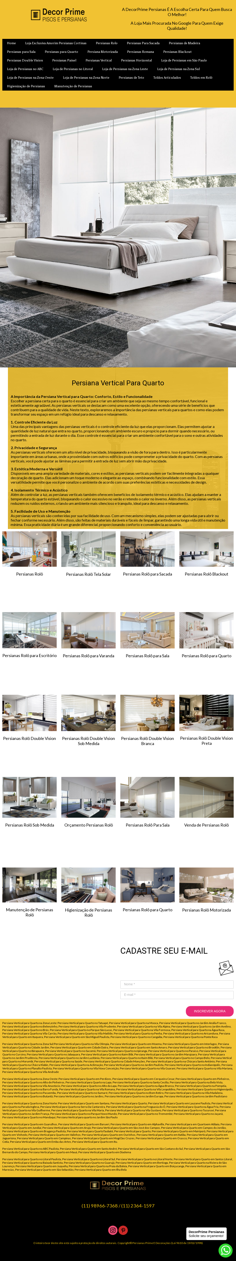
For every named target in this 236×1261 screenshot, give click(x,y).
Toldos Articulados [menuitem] (167, 78)
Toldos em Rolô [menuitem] (201, 78)
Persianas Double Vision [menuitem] (25, 60)
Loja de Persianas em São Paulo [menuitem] (184, 60)
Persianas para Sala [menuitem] (21, 52)
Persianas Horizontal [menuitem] (136, 60)
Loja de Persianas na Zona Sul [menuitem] (178, 69)
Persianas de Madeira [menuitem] (184, 43)
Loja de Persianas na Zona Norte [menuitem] (86, 78)
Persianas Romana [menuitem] (140, 52)
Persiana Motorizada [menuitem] (102, 52)
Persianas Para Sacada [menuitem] (143, 43)
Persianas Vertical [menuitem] (99, 60)
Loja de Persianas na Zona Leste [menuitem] (125, 69)
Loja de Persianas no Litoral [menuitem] (73, 69)
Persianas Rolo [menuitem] (107, 43)
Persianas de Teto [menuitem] (131, 78)
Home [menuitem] (11, 43)
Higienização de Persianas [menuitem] (26, 86)
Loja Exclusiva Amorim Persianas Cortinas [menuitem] (56, 43)
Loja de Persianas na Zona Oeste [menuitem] (30, 78)
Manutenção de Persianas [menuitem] (73, 86)
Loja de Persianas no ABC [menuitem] (25, 69)
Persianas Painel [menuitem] (64, 60)
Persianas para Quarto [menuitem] (61, 52)
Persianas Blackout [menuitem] (177, 52)
